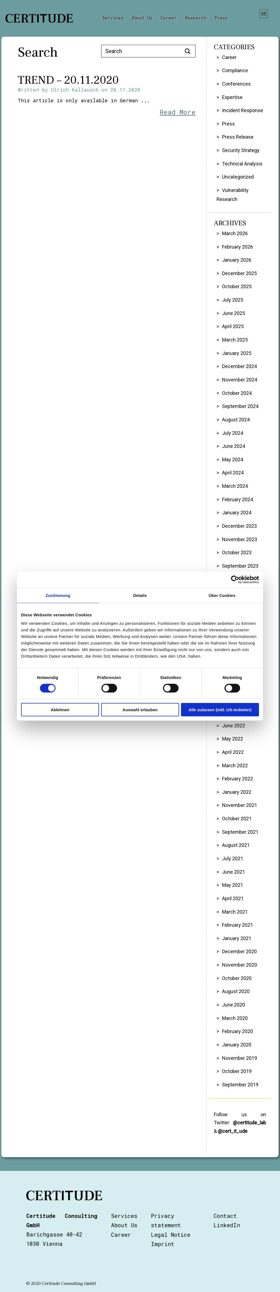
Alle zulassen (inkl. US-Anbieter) (219, 709)
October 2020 (237, 978)
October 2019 (237, 1071)
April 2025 (233, 326)
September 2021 (240, 832)
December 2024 (239, 366)
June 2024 (233, 446)
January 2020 (236, 1045)
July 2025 (232, 300)
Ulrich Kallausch (74, 89)
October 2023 (237, 552)
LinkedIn (227, 1225)
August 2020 (236, 991)
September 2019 (240, 1084)
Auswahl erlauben (140, 709)
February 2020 (237, 1031)
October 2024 (237, 393)
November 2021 (239, 805)
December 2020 (239, 951)
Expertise (232, 97)
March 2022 (235, 765)
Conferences (236, 84)
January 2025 (236, 353)
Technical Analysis (242, 164)
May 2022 (232, 739)
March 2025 (235, 340)
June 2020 (233, 1005)
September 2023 (240, 566)
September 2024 (240, 406)
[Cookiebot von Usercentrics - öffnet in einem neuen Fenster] (235, 579)
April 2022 (233, 752)
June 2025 (233, 313)
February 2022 (237, 778)
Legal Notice (170, 1234)
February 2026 (237, 247)
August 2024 (236, 419)
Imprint (162, 1243)
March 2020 (235, 1018)
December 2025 (239, 273)
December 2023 (239, 526)
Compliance (235, 70)
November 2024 (239, 380)
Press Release (237, 137)
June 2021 (233, 872)
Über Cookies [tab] (222, 595)
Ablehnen (60, 709)
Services (112, 18)
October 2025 (237, 286)
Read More (178, 112)
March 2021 (235, 912)
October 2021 (237, 818)
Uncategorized (238, 177)
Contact (225, 1215)
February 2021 (237, 925)
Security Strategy (240, 150)
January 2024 (236, 512)
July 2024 (232, 433)
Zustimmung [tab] (58, 595)
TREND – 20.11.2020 (68, 80)
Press (221, 18)
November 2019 (239, 1058)
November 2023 (239, 539)
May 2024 (232, 459)
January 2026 (236, 260)
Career (169, 18)
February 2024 (237, 499)
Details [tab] (140, 595)
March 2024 (235, 486)
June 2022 (233, 725)
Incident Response (242, 110)
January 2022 (236, 792)
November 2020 (239, 965)
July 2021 (232, 858)
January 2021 (236, 938)
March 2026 (235, 233)
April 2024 (233, 473)
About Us (142, 18)
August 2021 (236, 845)
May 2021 (232, 885)
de (264, 13)
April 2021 (233, 898)
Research (195, 18)
